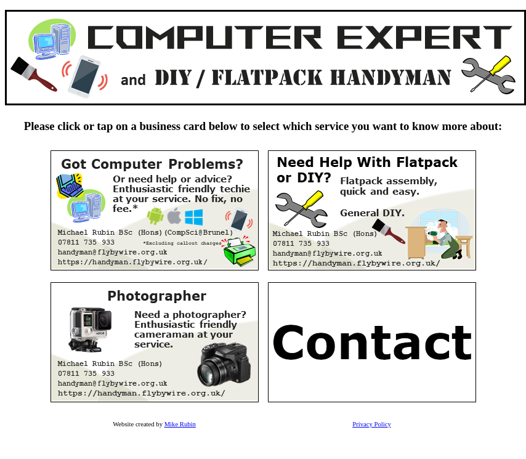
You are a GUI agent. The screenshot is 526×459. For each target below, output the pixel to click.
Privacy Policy (371, 424)
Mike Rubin (180, 424)
